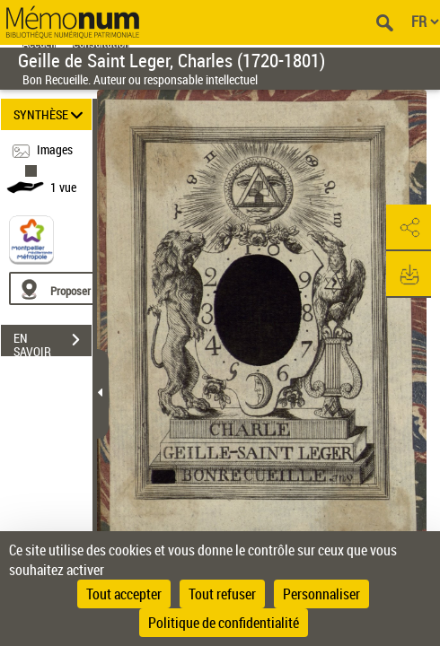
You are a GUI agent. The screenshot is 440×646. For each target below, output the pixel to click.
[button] (408, 228)
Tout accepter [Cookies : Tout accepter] (124, 594)
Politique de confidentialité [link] (223, 623)
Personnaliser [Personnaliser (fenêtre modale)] (321, 594)
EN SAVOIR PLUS (52, 341)
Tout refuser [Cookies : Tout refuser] (222, 594)
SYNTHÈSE (50, 114)
